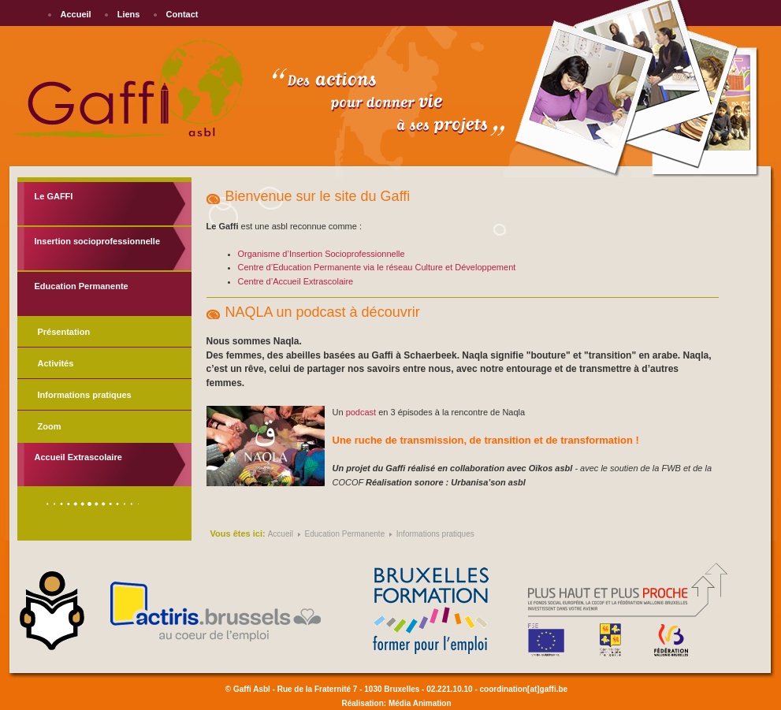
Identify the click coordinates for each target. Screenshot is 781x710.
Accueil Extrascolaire (78, 457)
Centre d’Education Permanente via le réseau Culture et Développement (377, 267)
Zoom (49, 426)
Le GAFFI (54, 196)
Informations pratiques (85, 395)
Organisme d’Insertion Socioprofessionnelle (321, 253)
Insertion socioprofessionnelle (98, 241)
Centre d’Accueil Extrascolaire (296, 281)
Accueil (76, 14)
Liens (128, 14)
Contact (182, 14)
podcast (361, 412)
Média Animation (420, 703)
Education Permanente (81, 286)
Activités (56, 363)
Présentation (64, 331)
